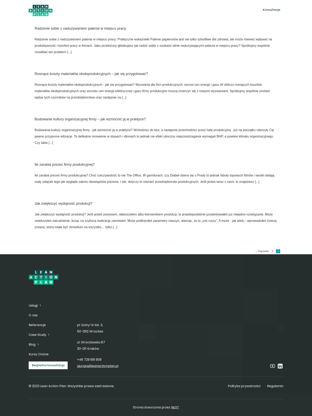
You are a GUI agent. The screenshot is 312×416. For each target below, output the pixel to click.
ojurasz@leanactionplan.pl (97, 366)
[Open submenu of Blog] (211, 10)
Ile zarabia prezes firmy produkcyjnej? (65, 165)
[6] (41, 5)
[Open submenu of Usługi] (135, 10)
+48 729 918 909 (89, 359)
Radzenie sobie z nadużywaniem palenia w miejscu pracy (80, 28)
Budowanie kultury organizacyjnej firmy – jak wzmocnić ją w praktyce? (90, 119)
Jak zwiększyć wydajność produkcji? (63, 204)
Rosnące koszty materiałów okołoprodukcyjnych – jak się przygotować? (91, 74)
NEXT (175, 407)
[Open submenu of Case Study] (196, 10)
